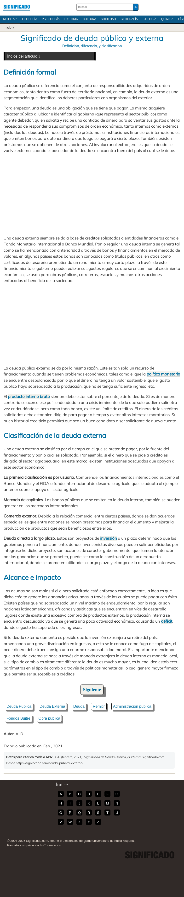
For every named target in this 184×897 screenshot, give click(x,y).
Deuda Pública (18, 706)
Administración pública (132, 706)
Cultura (89, 19)
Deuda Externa (52, 706)
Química (167, 19)
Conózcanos (52, 845)
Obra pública (49, 718)
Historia (71, 19)
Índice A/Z (9, 19)
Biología (149, 19)
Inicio (8, 27)
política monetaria (163, 373)
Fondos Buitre (18, 718)
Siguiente (92, 689)
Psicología (51, 19)
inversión (108, 538)
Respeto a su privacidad (23, 845)
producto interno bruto (29, 396)
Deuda (79, 706)
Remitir (99, 706)
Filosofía (29, 19)
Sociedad (108, 19)
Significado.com (16, 7)
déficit (166, 621)
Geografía (129, 19)
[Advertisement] (92, 194)
